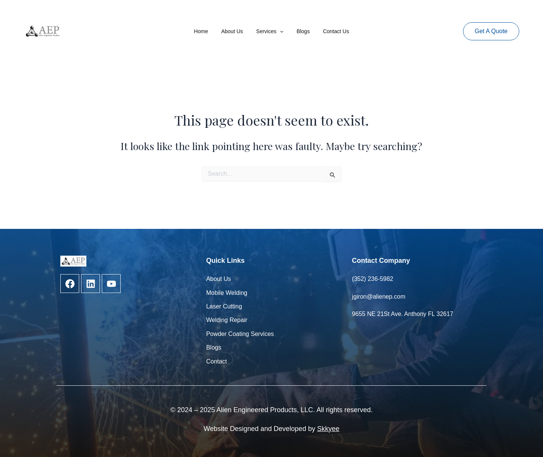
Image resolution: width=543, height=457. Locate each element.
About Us (235, 31)
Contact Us (331, 31)
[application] (279, 31)
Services (269, 31)
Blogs (300, 31)
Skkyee (328, 428)
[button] (491, 31)
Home (206, 31)
